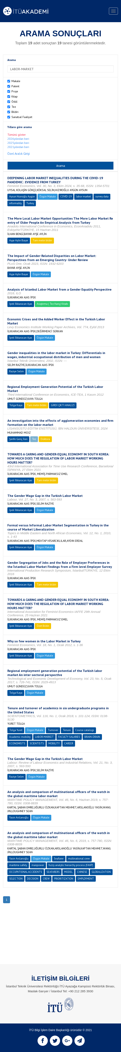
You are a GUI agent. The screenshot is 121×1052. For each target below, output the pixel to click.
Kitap (14, 96)
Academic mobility (20, 737)
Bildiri (14, 112)
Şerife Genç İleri (18, 439)
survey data (101, 196)
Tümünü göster (16, 134)
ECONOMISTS (17, 743)
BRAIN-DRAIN (92, 737)
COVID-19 (66, 196)
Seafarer (59, 858)
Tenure (67, 730)
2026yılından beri (18, 139)
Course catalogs (84, 730)
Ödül (14, 101)
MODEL (68, 872)
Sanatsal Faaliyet (21, 117)
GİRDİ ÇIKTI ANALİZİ (63, 405)
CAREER (68, 743)
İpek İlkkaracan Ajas (20, 304)
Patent (15, 86)
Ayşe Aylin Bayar (18, 240)
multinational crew (79, 858)
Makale (15, 81)
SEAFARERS (53, 872)
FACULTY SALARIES (69, 737)
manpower (38, 865)
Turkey (30, 203)
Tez (13, 107)
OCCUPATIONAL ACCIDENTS (25, 872)
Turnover (53, 730)
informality (15, 203)
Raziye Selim (16, 371)
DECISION (32, 878)
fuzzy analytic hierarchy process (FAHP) (71, 865)
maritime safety (18, 865)
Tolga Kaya (15, 405)
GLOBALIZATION (101, 872)
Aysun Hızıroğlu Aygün (22, 196)
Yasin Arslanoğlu (19, 817)
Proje (14, 91)
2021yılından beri (18, 147)
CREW (46, 878)
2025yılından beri (18, 143)
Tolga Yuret (15, 730)
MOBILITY (54, 743)
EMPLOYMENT (86, 878)
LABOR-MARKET (44, 737)
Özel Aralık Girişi (18, 153)
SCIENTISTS (37, 743)
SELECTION (16, 878)
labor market (83, 196)
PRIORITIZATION (63, 878)
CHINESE (82, 872)
